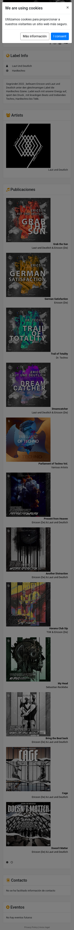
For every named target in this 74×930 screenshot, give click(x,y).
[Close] (67, 7)
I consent (59, 36)
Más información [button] (35, 36)
